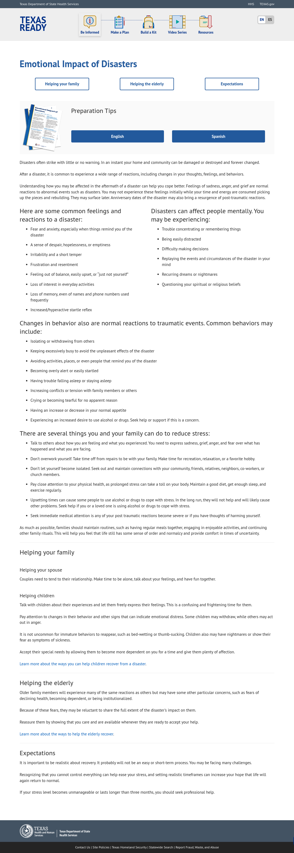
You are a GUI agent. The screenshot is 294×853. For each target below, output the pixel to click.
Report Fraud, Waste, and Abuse (197, 847)
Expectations (232, 83)
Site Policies (101, 847)
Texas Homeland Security (129, 847)
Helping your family (62, 83)
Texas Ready (33, 24)
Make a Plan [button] (120, 25)
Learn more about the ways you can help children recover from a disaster (83, 663)
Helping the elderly (147, 83)
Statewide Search (161, 847)
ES (270, 19)
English (117, 136)
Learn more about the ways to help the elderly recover (66, 734)
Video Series (177, 25)
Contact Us (82, 847)
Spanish (218, 136)
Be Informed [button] (90, 25)
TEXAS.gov (267, 4)
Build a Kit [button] (148, 25)
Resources (205, 25)
